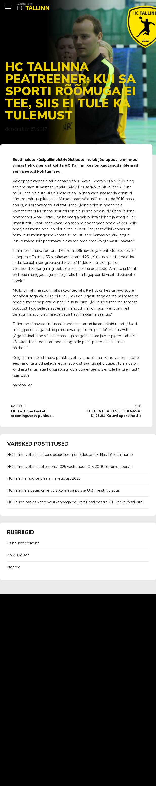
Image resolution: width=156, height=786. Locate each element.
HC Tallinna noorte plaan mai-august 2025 (43, 478)
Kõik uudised (18, 555)
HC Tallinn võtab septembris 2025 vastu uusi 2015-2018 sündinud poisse (70, 466)
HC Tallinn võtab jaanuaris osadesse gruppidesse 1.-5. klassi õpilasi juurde (70, 454)
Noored (13, 567)
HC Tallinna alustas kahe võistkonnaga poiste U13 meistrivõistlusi (63, 490)
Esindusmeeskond (23, 543)
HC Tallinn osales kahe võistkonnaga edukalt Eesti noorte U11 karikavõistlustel (75, 502)
